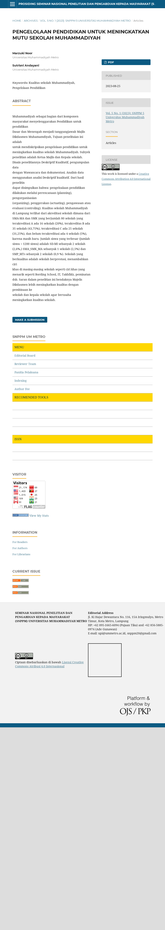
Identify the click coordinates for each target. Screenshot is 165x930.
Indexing (20, 381)
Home (16, 20)
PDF (110, 62)
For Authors (20, 548)
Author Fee (22, 389)
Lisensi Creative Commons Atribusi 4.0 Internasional (49, 664)
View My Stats (39, 516)
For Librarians (21, 554)
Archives (31, 20)
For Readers (20, 542)
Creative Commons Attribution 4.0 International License (126, 179)
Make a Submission (30, 319)
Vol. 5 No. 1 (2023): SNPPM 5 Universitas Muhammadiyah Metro (85, 20)
